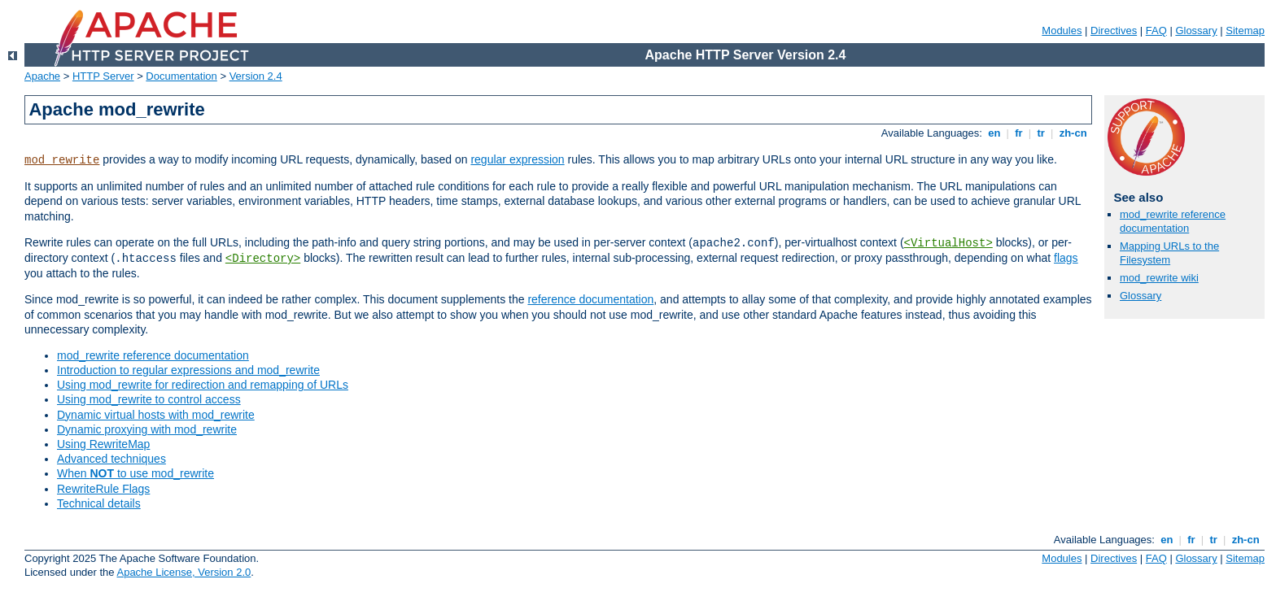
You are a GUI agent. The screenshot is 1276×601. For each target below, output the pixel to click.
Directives (1113, 30)
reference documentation (590, 299)
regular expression (517, 159)
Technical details (99, 503)
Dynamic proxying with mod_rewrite (147, 429)
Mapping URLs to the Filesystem (1169, 253)
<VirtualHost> (948, 243)
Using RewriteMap (103, 444)
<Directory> (262, 258)
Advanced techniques (111, 458)
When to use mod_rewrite (135, 473)
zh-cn (1073, 133)
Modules (1062, 30)
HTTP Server (103, 76)
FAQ (1156, 30)
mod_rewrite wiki (1159, 278)
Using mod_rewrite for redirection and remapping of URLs (202, 384)
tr (1041, 133)
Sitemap (1245, 30)
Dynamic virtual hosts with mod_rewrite (156, 414)
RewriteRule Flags (103, 488)
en (994, 133)
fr (1019, 133)
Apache (42, 76)
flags (1066, 257)
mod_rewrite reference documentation (153, 355)
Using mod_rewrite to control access (149, 399)
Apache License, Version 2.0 (183, 572)
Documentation (181, 76)
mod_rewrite (61, 160)
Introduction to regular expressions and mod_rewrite (188, 370)
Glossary (1196, 30)
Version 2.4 (255, 76)
